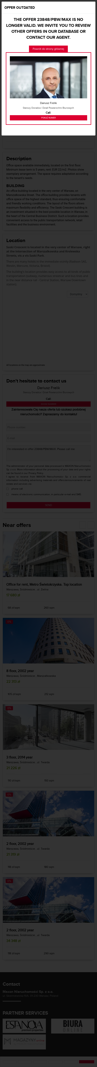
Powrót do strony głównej (48, 49)
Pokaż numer (48, 118)
